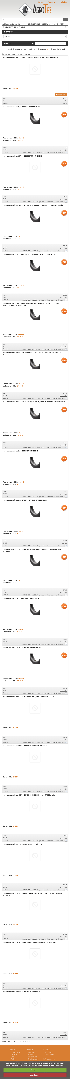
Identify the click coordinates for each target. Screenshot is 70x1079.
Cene (13, 1057)
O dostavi (14, 1061)
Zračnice (9, 32)
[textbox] (33, 19)
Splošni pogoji (33, 1059)
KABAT (64, 543)
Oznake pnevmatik (34, 1061)
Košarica (63, 2)
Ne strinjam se (35, 1075)
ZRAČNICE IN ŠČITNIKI (35, 27)
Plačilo (13, 1059)
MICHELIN (63, 101)
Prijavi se (42, 2)
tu (63, 1066)
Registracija (52, 2)
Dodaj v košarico (61, 94)
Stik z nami (48, 1052)
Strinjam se (35, 1070)
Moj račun (31, 1052)
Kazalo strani (49, 1054)
